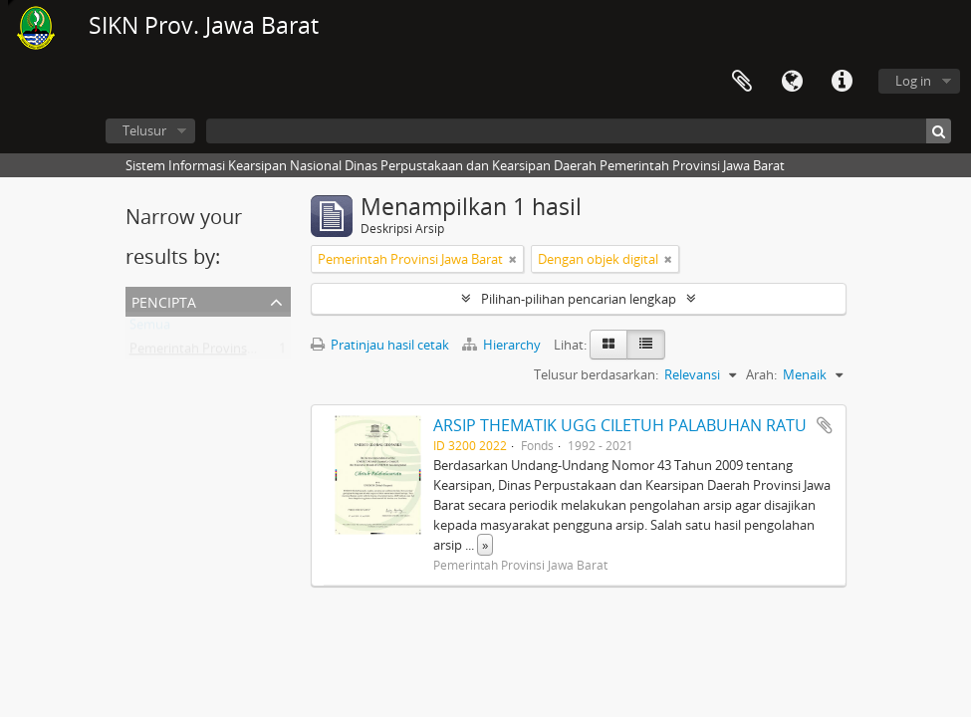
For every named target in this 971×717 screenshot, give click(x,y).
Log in (913, 81)
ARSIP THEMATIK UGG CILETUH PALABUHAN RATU (620, 425)
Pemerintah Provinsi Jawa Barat (222, 352)
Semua (149, 329)
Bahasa (792, 82)
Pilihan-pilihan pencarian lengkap (578, 299)
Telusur (144, 130)
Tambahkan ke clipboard (825, 425)
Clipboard (742, 82)
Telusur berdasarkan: (596, 374)
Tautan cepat (841, 82)
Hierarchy (503, 345)
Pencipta (163, 300)
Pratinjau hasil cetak (380, 345)
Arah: (761, 374)
